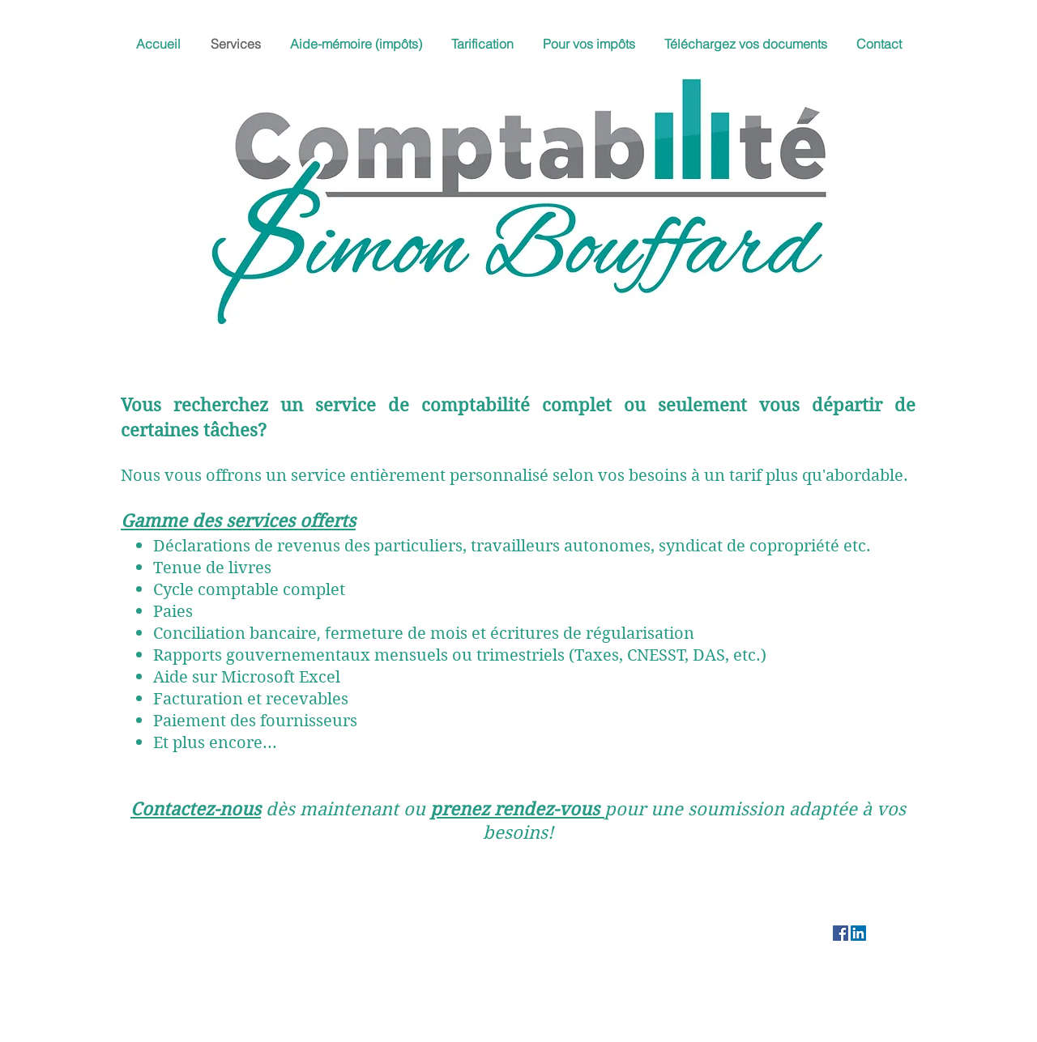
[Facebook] (840, 933)
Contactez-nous (195, 808)
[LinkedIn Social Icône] (858, 933)
